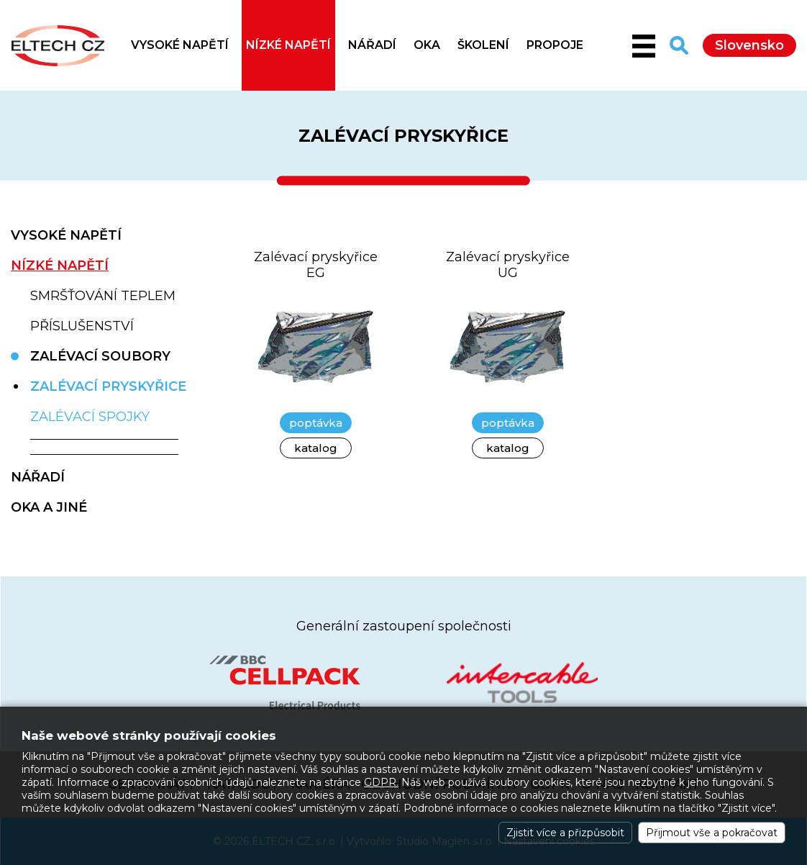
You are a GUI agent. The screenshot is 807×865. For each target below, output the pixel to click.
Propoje (554, 45)
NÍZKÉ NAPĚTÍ (288, 45)
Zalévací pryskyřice (108, 386)
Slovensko (749, 45)
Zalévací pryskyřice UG (508, 265)
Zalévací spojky (90, 417)
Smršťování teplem (102, 296)
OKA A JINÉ (49, 507)
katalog (315, 448)
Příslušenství (82, 326)
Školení (483, 45)
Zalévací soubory (100, 356)
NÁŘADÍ (372, 45)
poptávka (315, 423)
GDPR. (381, 782)
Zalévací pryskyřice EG (316, 265)
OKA (427, 45)
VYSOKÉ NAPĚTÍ (180, 45)
